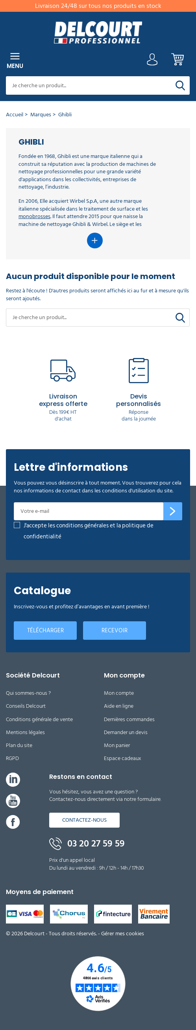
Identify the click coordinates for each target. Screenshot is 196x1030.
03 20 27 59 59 (87, 843)
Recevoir (115, 630)
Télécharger (45, 630)
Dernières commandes (129, 719)
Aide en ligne (118, 706)
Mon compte (119, 693)
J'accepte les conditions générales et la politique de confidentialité (88, 531)
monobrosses (34, 216)
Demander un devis (126, 732)
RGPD (12, 758)
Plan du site (19, 745)
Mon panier (117, 745)
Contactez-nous (84, 819)
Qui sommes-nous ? (28, 693)
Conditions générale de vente (39, 719)
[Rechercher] (180, 85)
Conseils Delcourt (26, 706)
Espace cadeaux (122, 758)
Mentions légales (25, 732)
